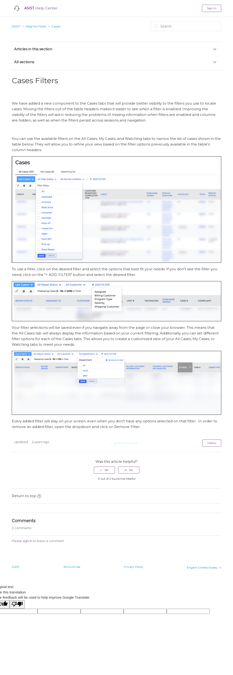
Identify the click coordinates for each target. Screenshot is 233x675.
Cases (55, 26)
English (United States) (202, 567)
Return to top (26, 496)
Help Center (41, 8)
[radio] (104, 470)
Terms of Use (71, 567)
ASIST (16, 26)
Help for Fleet (35, 26)
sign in (27, 541)
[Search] (186, 26)
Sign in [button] (211, 8)
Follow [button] (211, 443)
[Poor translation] (17, 604)
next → (136, 443)
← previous (119, 443)
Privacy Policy (133, 567)
